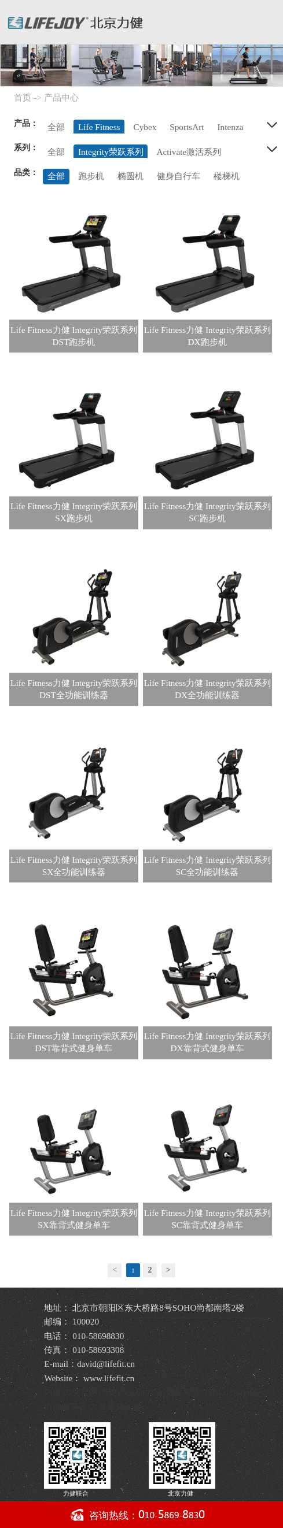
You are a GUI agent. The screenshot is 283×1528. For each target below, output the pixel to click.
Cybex (144, 127)
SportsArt (187, 127)
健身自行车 (178, 176)
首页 (22, 97)
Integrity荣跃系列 (111, 152)
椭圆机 (130, 176)
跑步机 (91, 176)
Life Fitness (99, 127)
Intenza (231, 127)
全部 (56, 127)
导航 (267, 19)
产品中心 (61, 97)
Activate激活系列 (189, 152)
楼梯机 (227, 176)
